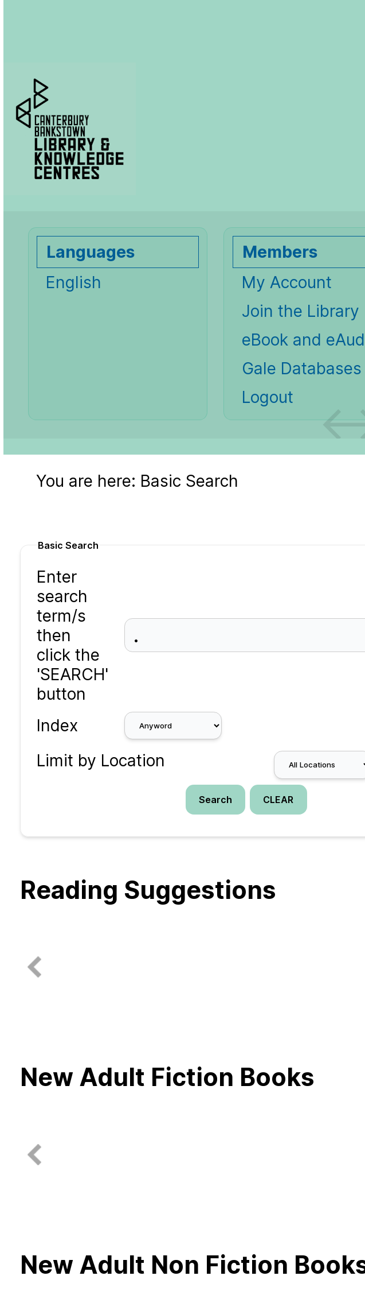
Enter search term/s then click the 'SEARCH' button (72, 635)
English (73, 282)
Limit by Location (101, 760)
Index (57, 725)
